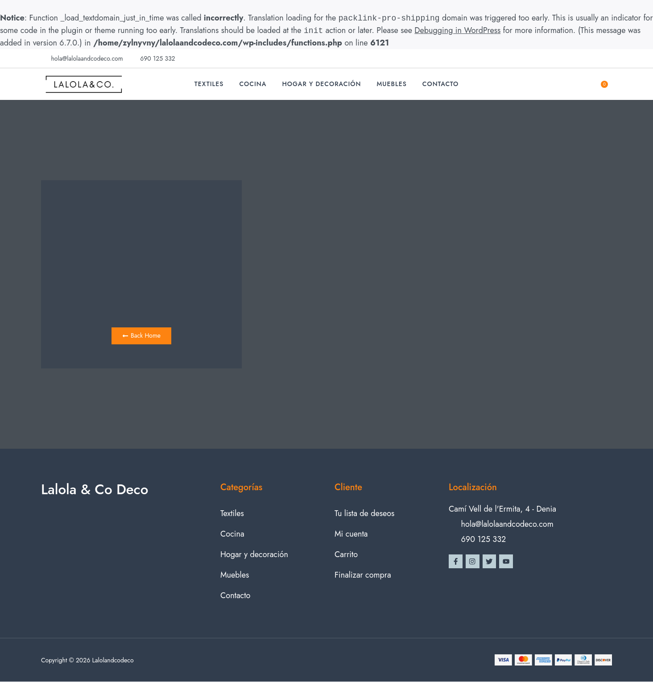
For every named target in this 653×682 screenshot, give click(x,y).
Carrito (346, 555)
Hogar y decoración (321, 83)
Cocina (252, 83)
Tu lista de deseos (364, 514)
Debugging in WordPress (457, 31)
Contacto (440, 83)
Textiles (209, 83)
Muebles (392, 83)
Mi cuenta (351, 534)
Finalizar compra (363, 575)
